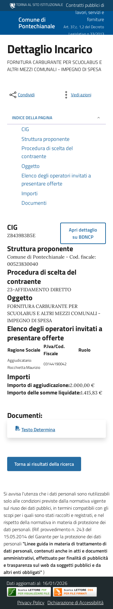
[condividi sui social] (21, 95)
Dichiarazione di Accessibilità (75, 602)
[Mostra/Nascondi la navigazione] (7, 22)
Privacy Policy (30, 602)
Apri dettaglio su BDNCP (83, 233)
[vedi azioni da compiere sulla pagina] (76, 95)
